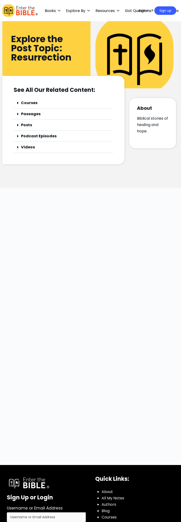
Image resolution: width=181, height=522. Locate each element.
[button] (53, 10)
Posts (26, 125)
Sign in (144, 10)
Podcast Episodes (39, 136)
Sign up (165, 10)
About (107, 491)
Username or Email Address (35, 508)
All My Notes (113, 498)
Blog (106, 511)
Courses (29, 103)
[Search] (129, 10)
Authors (109, 504)
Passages (31, 114)
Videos (28, 147)
